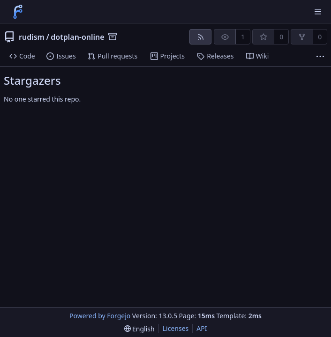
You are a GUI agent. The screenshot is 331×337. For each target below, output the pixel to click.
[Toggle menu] (317, 11)
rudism (32, 37)
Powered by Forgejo (99, 315)
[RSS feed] (200, 36)
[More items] (320, 56)
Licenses (176, 328)
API (201, 328)
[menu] (139, 328)
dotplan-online (77, 37)
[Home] (18, 11)
